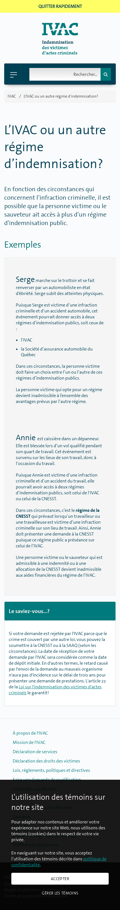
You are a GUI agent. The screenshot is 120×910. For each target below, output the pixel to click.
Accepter (60, 878)
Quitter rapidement (60, 6)
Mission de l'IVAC (29, 742)
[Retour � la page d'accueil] (60, 53)
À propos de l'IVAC (30, 733)
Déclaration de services (35, 752)
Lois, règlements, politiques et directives (51, 770)
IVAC (12, 96)
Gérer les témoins (60, 893)
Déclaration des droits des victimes (46, 761)
